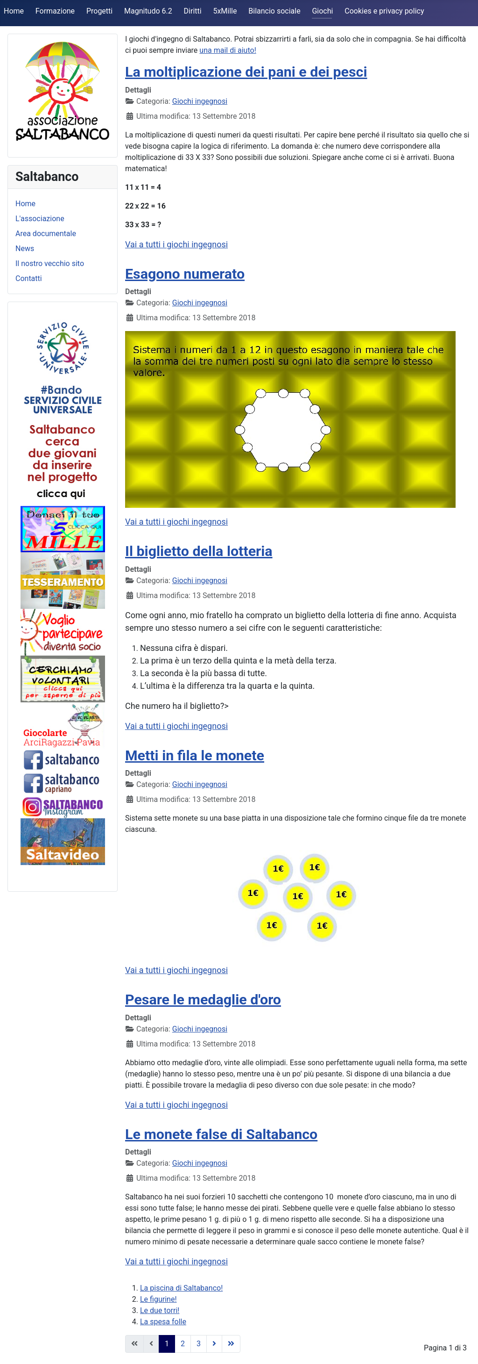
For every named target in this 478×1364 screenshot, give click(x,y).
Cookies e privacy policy (384, 11)
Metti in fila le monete (194, 755)
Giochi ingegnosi (199, 101)
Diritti (193, 11)
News (24, 248)
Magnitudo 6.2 (148, 11)
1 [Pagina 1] (167, 1343)
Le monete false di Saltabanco (221, 1134)
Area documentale (45, 233)
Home (14, 11)
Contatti (28, 278)
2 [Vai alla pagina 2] (183, 1343)
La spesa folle (163, 1321)
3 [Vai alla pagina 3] (199, 1343)
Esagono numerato (185, 274)
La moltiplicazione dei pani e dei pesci (246, 72)
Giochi (322, 11)
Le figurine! (158, 1299)
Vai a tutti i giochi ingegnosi (176, 244)
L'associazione (39, 218)
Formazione (55, 11)
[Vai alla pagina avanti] (214, 1344)
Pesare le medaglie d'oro (203, 999)
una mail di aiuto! (227, 50)
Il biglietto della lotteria (199, 551)
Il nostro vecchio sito (49, 263)
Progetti (99, 11)
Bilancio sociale (274, 11)
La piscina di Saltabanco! (181, 1288)
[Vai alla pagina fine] (231, 1344)
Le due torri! (159, 1310)
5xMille (225, 11)
